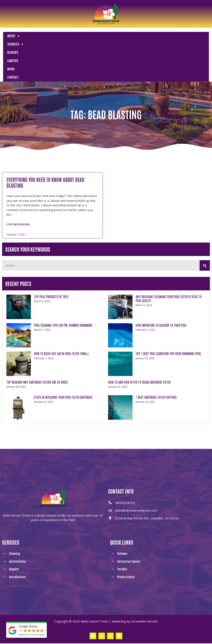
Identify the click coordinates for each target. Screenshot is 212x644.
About (13, 36)
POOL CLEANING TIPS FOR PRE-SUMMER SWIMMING (63, 326)
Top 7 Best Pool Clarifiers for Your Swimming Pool (168, 354)
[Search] (205, 266)
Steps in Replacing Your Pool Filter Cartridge (63, 398)
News (11, 69)
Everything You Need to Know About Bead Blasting (45, 182)
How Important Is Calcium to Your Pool (161, 326)
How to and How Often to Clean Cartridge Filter (139, 383)
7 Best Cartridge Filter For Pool (156, 398)
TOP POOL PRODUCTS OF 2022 (51, 297)
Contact (13, 77)
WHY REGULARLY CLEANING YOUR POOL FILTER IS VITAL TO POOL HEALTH (169, 299)
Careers (12, 61)
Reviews (12, 52)
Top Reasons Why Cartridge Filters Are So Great (37, 383)
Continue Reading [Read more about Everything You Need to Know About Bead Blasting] (18, 224)
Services (15, 44)
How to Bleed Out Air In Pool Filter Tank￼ (61, 354)
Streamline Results (144, 622)
